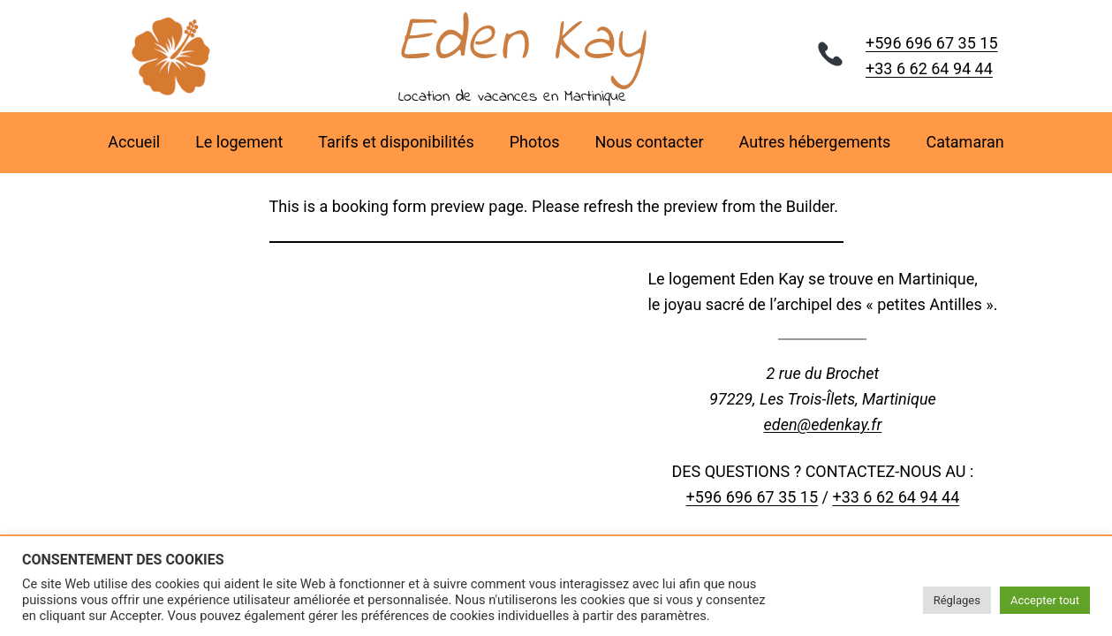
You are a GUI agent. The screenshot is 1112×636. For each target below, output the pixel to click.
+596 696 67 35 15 (931, 43)
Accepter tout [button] (1044, 600)
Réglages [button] (957, 600)
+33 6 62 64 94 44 (929, 68)
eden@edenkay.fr (823, 424)
